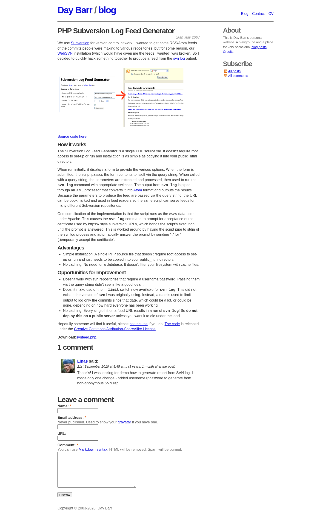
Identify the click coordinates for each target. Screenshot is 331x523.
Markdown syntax (93, 449)
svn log (179, 58)
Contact (258, 14)
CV (271, 14)
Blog (244, 14)
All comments (238, 76)
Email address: (71, 418)
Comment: (67, 445)
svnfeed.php (86, 337)
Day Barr (74, 10)
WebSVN (65, 53)
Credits (228, 51)
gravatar (124, 422)
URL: (61, 434)
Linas (82, 361)
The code (172, 324)
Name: (64, 406)
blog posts (259, 47)
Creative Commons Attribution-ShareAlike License (115, 329)
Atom (137, 190)
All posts (234, 71)
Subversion (80, 43)
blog (107, 10)
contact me (139, 324)
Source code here (71, 136)
